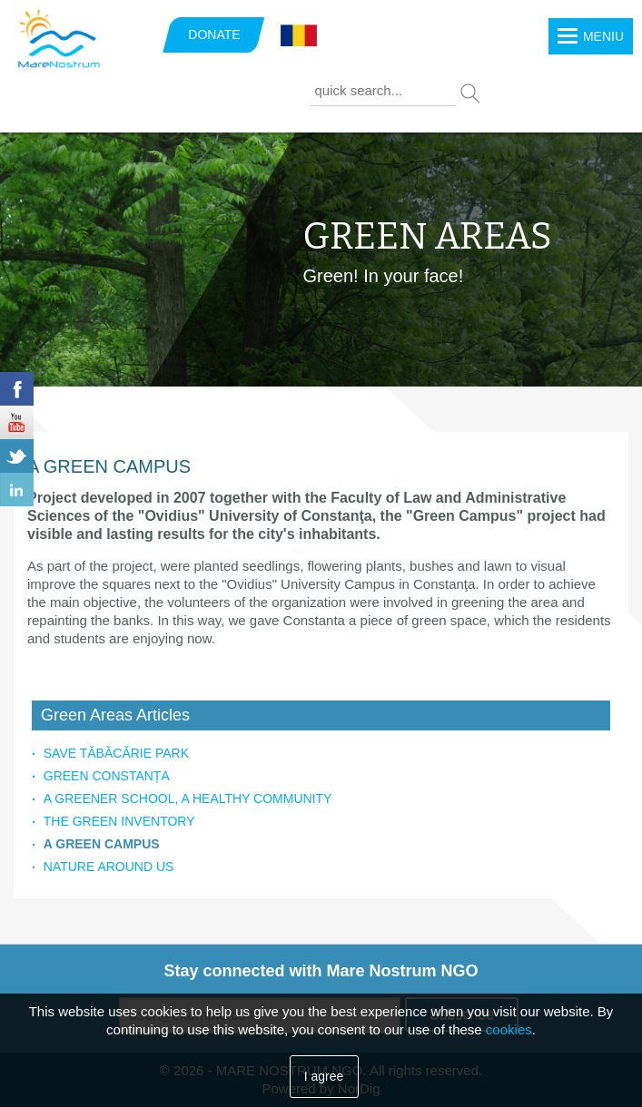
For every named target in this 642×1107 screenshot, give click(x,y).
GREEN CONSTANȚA (107, 776)
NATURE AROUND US (109, 866)
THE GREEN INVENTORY (119, 821)
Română (299, 36)
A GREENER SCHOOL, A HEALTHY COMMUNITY (188, 798)
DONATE (214, 34)
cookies (509, 1029)
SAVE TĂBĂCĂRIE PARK (116, 753)
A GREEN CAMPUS (102, 844)
